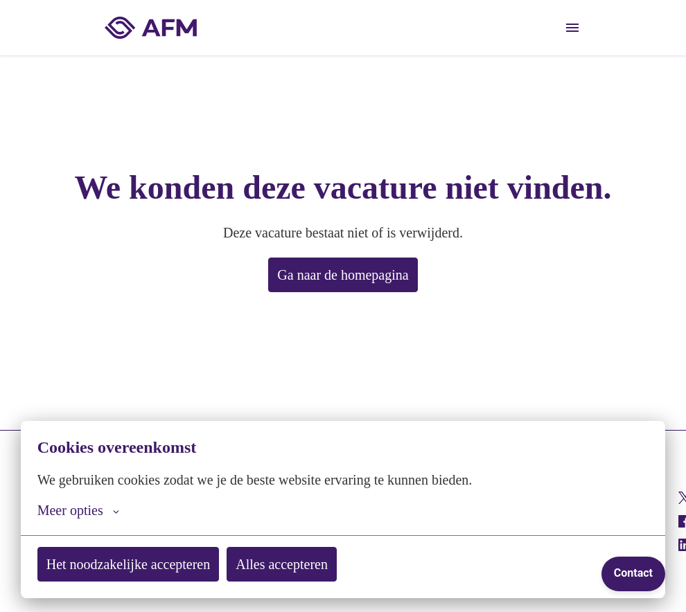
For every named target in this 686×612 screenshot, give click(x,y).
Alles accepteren (312, 564)
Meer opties (82, 510)
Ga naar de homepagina (343, 275)
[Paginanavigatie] (572, 28)
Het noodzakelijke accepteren (140, 564)
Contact (633, 572)
